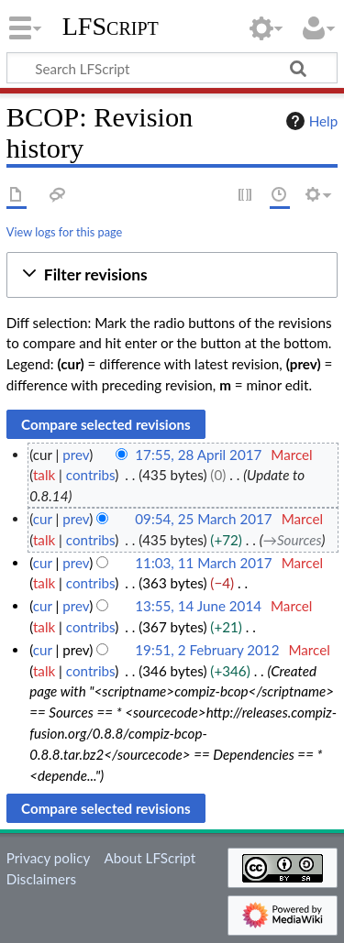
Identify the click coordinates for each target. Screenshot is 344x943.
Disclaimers (41, 879)
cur (42, 518)
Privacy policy (48, 858)
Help (310, 121)
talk (44, 474)
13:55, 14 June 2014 (198, 606)
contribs (90, 474)
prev (75, 454)
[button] (172, 275)
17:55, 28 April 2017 (198, 454)
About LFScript (149, 858)
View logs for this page (64, 232)
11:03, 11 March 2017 (203, 562)
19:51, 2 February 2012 (207, 649)
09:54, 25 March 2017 (203, 518)
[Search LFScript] (172, 67)
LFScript (110, 26)
